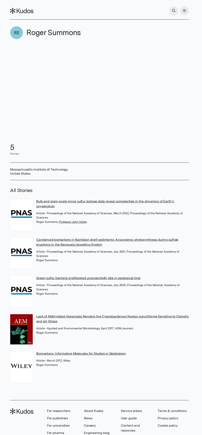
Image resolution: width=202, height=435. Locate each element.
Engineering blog (97, 433)
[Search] (173, 10)
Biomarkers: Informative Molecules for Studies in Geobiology (81, 353)
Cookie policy (167, 425)
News (88, 418)
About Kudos (93, 411)
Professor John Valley (73, 221)
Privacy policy (168, 418)
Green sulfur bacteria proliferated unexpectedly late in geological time (88, 278)
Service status (131, 411)
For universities (58, 425)
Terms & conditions (172, 411)
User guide (129, 418)
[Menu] (184, 10)
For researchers (58, 411)
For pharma (55, 433)
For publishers (57, 418)
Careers (90, 425)
